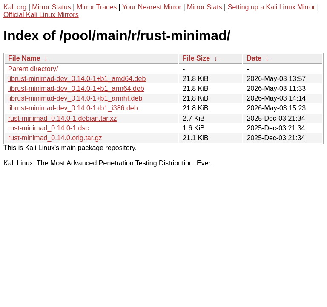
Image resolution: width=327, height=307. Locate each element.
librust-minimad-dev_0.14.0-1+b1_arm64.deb (76, 88)
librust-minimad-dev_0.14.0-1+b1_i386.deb (73, 108)
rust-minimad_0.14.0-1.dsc (48, 128)
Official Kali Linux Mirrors (41, 14)
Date (254, 58)
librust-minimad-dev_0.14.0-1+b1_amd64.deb (77, 78)
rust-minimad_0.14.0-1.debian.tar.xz (62, 118)
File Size (196, 58)
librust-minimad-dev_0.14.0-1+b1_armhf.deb (75, 98)
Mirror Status (51, 7)
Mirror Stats (204, 7)
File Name (24, 58)
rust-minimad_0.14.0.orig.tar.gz (55, 138)
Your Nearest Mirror (151, 7)
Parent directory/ (33, 68)
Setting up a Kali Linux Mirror (271, 7)
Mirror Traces (97, 7)
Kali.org (14, 7)
